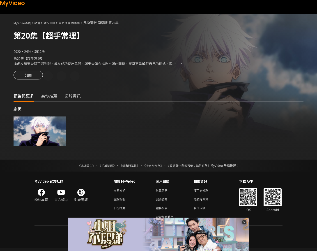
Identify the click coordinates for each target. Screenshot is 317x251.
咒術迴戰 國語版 (76, 22)
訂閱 (28, 76)
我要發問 (162, 200)
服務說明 (120, 200)
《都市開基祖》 (128, 166)
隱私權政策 (204, 200)
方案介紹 (120, 191)
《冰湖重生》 (82, 166)
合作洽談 (203, 210)
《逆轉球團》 (104, 166)
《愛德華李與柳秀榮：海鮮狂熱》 (191, 166)
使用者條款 (204, 191)
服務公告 (162, 210)
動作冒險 (54, 22)
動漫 (40, 22)
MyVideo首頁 (24, 22)
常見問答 (162, 191)
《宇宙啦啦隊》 (153, 166)
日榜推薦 (120, 210)
